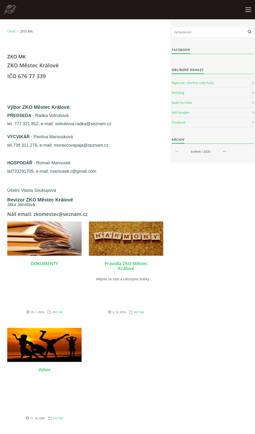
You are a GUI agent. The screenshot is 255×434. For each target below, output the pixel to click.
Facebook (179, 122)
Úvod (11, 31)
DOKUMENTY (44, 263)
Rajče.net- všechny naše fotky (193, 83)
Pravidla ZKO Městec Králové (126, 266)
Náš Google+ (181, 112)
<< (177, 151)
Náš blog (178, 92)
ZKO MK (57, 312)
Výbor (44, 369)
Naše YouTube (182, 102)
